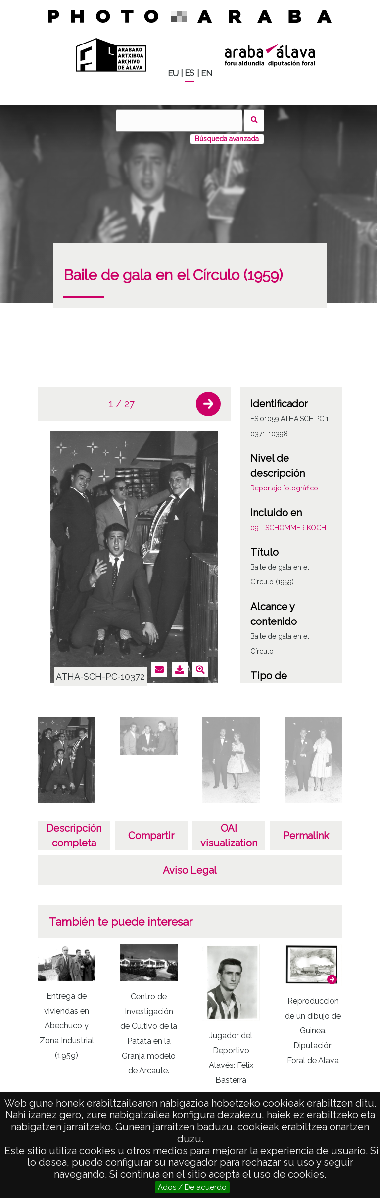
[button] (208, 404)
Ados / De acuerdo (192, 1187)
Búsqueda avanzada (227, 139)
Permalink (306, 836)
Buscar (254, 120)
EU (173, 73)
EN (206, 73)
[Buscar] (179, 120)
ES (189, 73)
